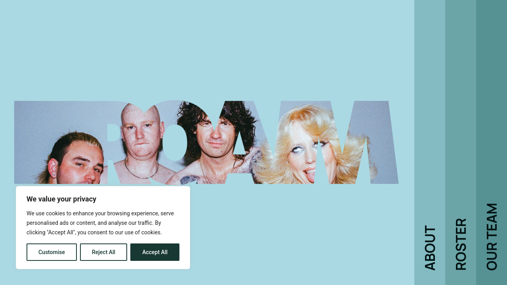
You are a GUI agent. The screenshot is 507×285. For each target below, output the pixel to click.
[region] (103, 227)
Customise (51, 252)
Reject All (103, 252)
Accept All (155, 252)
